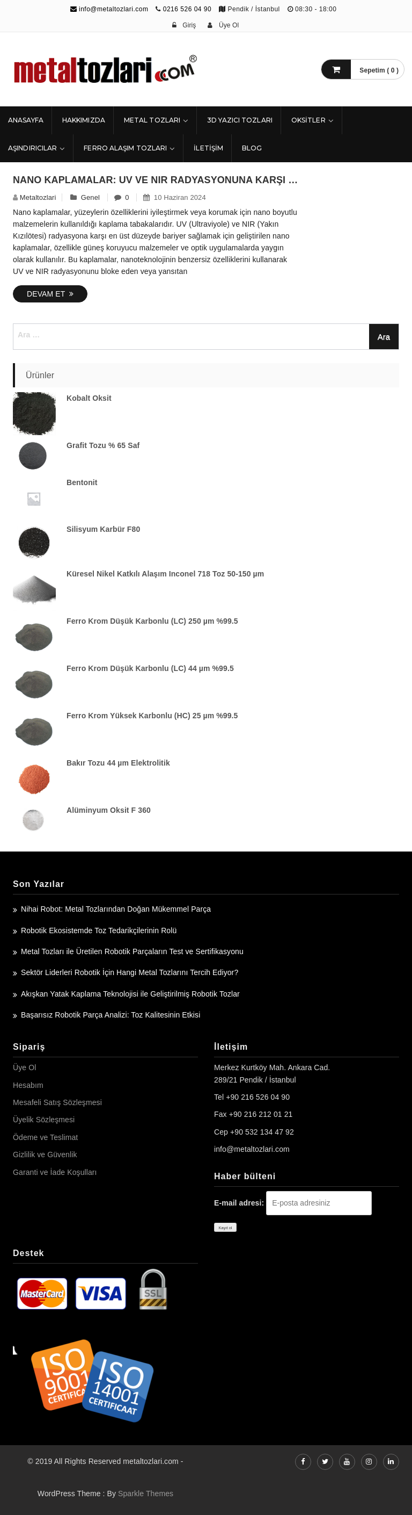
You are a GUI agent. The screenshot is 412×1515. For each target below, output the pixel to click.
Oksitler (308, 120)
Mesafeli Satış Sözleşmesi (57, 1102)
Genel (90, 197)
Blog (252, 148)
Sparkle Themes (145, 1493)
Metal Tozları (152, 120)
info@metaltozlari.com (109, 9)
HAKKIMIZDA (83, 120)
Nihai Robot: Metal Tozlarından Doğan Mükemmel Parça (116, 909)
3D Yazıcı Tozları (240, 120)
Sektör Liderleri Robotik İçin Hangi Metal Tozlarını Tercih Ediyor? (129, 972)
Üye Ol (24, 1067)
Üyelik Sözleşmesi (44, 1119)
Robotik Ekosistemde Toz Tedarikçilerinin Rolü (98, 930)
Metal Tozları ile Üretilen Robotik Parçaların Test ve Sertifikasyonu (132, 951)
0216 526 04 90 (187, 9)
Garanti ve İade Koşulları (55, 1172)
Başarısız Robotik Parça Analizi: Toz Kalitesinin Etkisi (110, 1015)
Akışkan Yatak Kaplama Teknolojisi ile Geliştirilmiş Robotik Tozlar (130, 994)
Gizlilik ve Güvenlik (45, 1154)
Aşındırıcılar (32, 148)
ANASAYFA (25, 120)
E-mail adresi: (239, 1203)
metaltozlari (38, 197)
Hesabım (28, 1085)
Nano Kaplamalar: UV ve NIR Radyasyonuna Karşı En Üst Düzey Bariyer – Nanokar (156, 180)
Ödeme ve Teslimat (45, 1137)
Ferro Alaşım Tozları (125, 148)
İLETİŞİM (208, 148)
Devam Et (50, 294)
